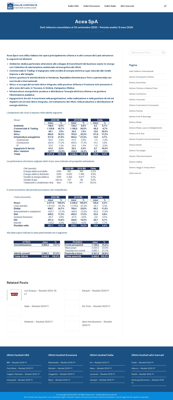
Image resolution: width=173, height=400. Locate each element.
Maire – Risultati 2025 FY (101, 368)
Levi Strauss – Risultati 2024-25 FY (40, 292)
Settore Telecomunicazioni (140, 156)
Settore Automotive (137, 82)
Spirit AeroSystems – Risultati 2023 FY (97, 323)
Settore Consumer (137, 99)
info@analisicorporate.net (106, 395)
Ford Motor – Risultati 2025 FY (20, 368)
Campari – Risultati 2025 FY (102, 380)
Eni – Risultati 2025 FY (99, 362)
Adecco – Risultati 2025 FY (143, 368)
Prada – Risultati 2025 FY (143, 362)
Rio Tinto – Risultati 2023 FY (96, 306)
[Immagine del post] (14, 295)
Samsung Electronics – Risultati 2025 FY (148, 381)
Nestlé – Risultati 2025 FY (143, 374)
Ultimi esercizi (135, 173)
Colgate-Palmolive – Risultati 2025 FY (23, 374)
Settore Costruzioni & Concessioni (144, 105)
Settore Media (135, 122)
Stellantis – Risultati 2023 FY (38, 321)
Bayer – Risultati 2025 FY (59, 380)
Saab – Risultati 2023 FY (36, 306)
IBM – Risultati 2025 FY (17, 362)
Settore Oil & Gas (136, 133)
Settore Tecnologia (137, 150)
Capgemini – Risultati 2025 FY (61, 374)
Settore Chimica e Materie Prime (143, 88)
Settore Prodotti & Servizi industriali (144, 139)
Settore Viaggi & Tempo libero (142, 167)
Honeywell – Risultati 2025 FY (20, 380)
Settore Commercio (137, 94)
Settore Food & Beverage (140, 116)
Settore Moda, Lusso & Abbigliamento (145, 128)
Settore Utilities (135, 162)
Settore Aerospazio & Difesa (141, 77)
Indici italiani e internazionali (141, 71)
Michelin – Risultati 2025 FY (60, 368)
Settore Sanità (135, 145)
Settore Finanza (136, 111)
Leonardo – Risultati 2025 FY (102, 374)
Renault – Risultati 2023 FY (95, 290)
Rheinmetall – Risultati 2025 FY (61, 362)
